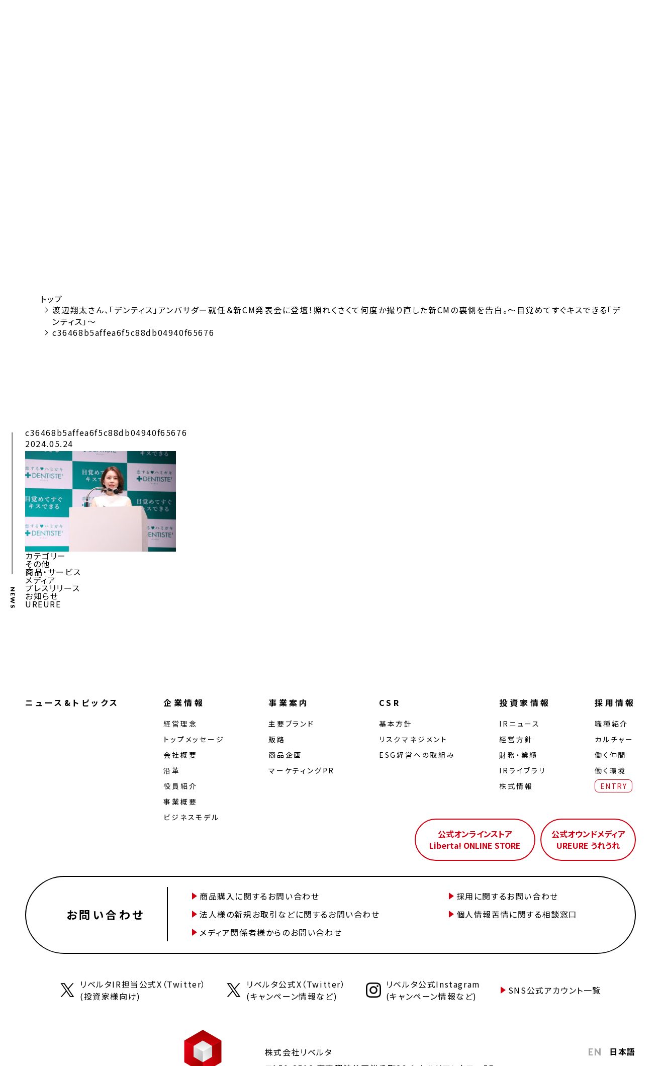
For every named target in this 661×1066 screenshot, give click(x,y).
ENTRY (613, 786)
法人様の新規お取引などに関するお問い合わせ (290, 914)
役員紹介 (180, 786)
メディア (40, 580)
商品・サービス (53, 572)
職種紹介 (611, 724)
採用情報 (615, 702)
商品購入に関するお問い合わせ (259, 896)
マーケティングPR (301, 770)
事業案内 (289, 702)
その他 (37, 564)
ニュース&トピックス (72, 702)
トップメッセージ (193, 739)
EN (595, 1051)
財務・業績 (518, 755)
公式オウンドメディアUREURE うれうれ (588, 839)
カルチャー (614, 739)
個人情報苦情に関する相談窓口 (517, 914)
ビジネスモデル (191, 817)
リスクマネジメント (413, 739)
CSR (390, 702)
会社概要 (180, 755)
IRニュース (519, 724)
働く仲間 (610, 755)
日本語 (622, 1051)
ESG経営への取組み (417, 755)
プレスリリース (52, 588)
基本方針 (396, 724)
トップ (51, 299)
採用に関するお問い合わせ (507, 896)
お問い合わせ (105, 914)
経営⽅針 (516, 739)
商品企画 (285, 755)
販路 (277, 739)
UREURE (43, 604)
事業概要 (180, 801)
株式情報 (516, 786)
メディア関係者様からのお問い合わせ (271, 932)
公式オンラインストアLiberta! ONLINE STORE (475, 839)
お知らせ (41, 596)
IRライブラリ (522, 770)
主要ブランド (291, 724)
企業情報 (184, 702)
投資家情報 (524, 702)
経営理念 (180, 724)
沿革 (171, 770)
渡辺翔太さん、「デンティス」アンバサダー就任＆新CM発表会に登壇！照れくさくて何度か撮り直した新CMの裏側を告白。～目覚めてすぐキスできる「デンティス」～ (336, 315)
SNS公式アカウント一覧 (554, 990)
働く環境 (610, 770)
